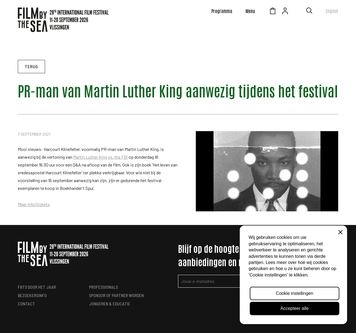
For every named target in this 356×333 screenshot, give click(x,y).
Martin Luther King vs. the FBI (100, 157)
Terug (31, 66)
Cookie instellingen (294, 293)
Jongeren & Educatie (109, 303)
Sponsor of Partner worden (116, 295)
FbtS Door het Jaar (37, 287)
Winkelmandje (272, 12)
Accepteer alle (294, 308)
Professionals (103, 287)
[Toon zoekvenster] (309, 12)
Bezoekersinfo (32, 295)
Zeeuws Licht (297, 12)
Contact (26, 303)
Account (285, 12)
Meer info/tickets (34, 204)
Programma (221, 11)
